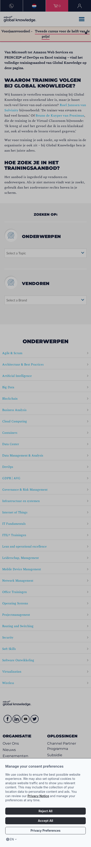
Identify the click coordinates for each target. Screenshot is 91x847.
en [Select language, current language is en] (11, 839)
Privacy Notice (38, 796)
